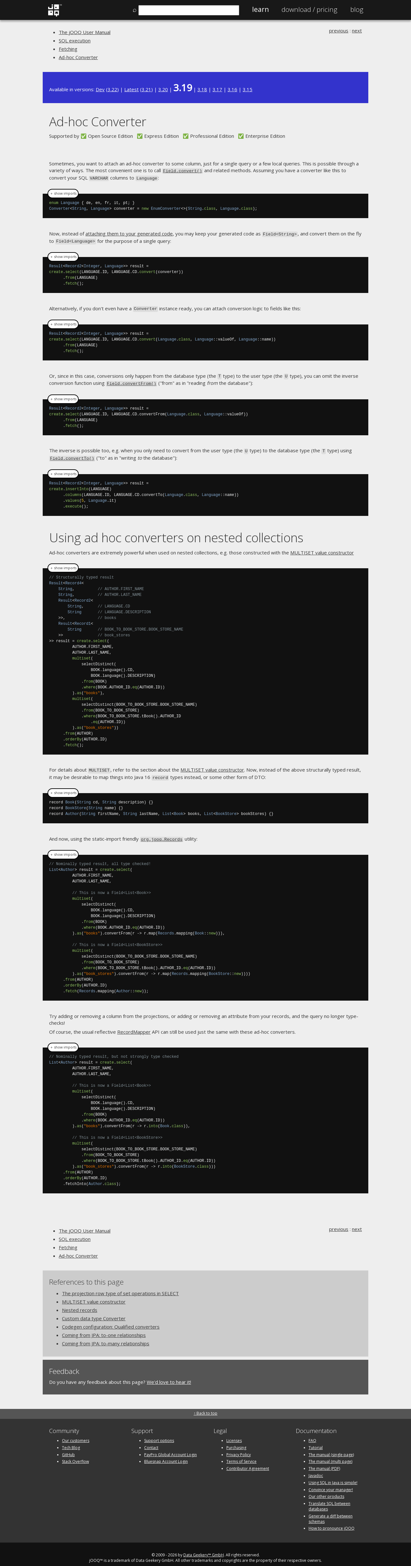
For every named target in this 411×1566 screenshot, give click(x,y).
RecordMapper (134, 1025)
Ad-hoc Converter (78, 57)
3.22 (112, 89)
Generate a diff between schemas (331, 1511)
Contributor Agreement (247, 1461)
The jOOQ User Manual (84, 32)
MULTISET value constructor (322, 547)
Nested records (79, 1303)
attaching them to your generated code (129, 232)
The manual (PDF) (324, 1461)
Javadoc (316, 1468)
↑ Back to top (205, 1406)
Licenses (234, 1433)
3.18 (202, 89)
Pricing (309, 9)
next (357, 30)
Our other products (326, 1489)
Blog (356, 9)
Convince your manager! (331, 1482)
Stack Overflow (75, 1454)
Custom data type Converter (94, 1311)
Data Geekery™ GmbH (203, 1548)
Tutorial (316, 1440)
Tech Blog (71, 1440)
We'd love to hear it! (169, 1375)
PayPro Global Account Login (170, 1447)
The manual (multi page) (330, 1454)
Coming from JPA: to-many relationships (105, 1336)
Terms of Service (241, 1454)
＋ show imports (63, 192)
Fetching (68, 49)
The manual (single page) (331, 1447)
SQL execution (75, 40)
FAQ (312, 1433)
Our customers (75, 1433)
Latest (131, 89)
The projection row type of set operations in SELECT (120, 1286)
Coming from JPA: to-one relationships (104, 1328)
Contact (151, 1440)
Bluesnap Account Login (166, 1454)
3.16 (232, 89)
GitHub (68, 1447)
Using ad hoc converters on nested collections (176, 531)
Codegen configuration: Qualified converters (111, 1319)
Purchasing (236, 1440)
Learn (260, 9)
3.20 (163, 89)
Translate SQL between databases (329, 1499)
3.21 (146, 89)
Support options (159, 1433)
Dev (100, 89)
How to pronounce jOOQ (331, 1521)
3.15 (247, 89)
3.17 (217, 89)
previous (338, 30)
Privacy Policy (238, 1447)
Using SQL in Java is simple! (333, 1475)
